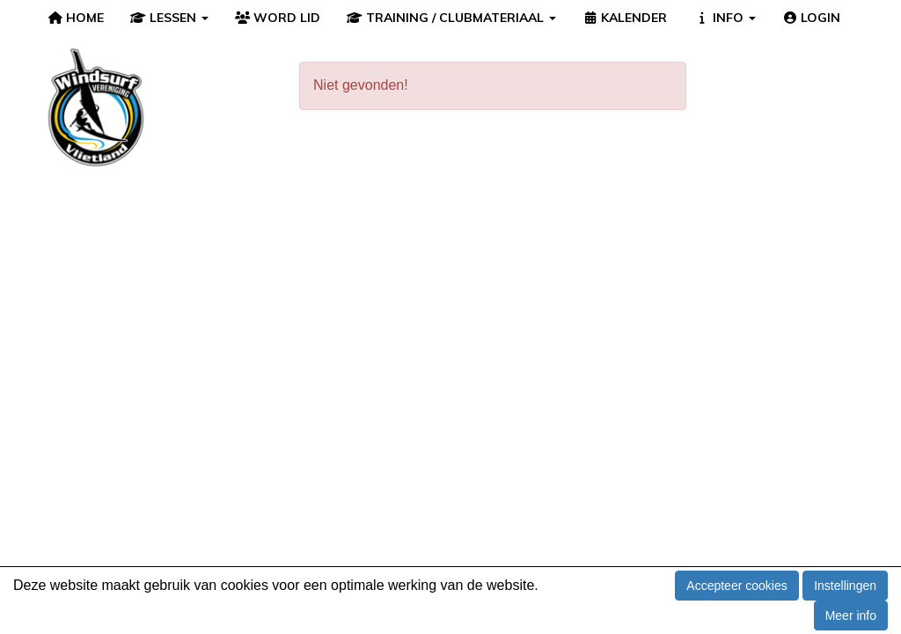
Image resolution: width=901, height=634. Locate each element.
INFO (724, 18)
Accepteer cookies (736, 586)
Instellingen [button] (845, 586)
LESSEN (169, 18)
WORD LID (278, 18)
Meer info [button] (850, 615)
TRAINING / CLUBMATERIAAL (451, 18)
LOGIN (811, 18)
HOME (76, 18)
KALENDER (625, 18)
